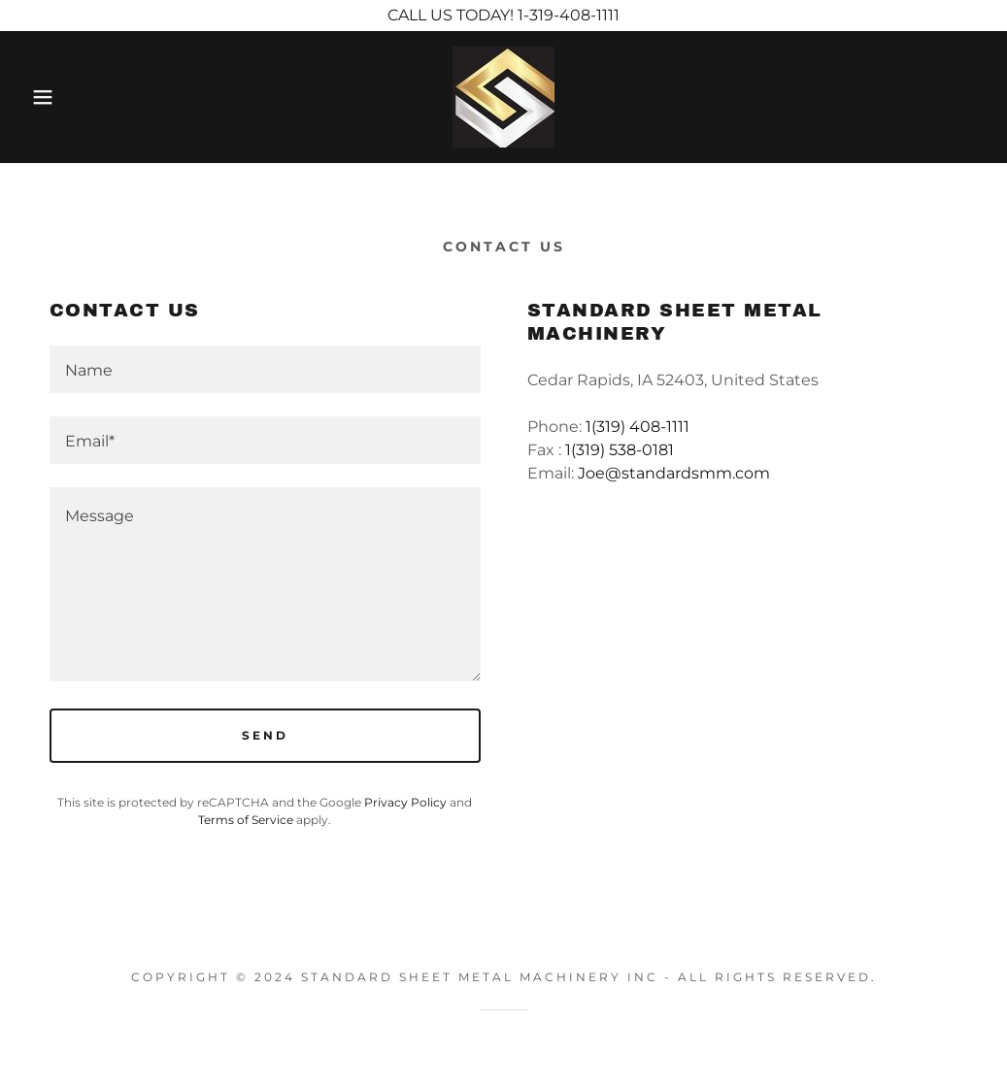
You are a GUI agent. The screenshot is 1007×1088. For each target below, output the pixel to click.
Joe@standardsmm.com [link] (674, 473)
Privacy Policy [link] (405, 802)
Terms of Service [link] (245, 819)
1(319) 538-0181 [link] (619, 450)
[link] (503, 95)
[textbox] (265, 369)
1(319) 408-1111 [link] (637, 426)
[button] (50, 97)
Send (265, 735)
